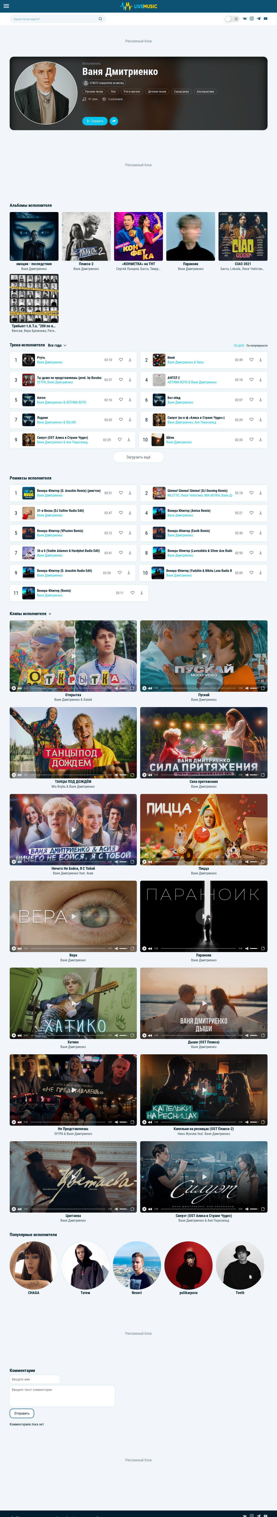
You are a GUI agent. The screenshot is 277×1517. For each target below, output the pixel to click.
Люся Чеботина (253, 269)
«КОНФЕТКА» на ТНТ (138, 264)
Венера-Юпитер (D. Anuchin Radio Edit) (64, 571)
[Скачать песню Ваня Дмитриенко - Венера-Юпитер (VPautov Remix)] (130, 533)
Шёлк (170, 438)
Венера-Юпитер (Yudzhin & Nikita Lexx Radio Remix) (203, 571)
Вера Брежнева (35, 331)
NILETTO (173, 495)
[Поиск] (100, 19)
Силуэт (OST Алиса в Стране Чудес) (62, 438)
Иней (171, 358)
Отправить (21, 1413)
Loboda (235, 269)
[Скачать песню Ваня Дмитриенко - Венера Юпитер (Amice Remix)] (260, 513)
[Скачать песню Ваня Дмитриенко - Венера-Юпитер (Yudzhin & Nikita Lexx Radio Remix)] (260, 573)
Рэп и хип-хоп (132, 91)
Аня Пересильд (205, 422)
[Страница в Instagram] (252, 19)
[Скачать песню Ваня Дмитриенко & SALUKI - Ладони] (130, 420)
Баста (144, 269)
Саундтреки (181, 91)
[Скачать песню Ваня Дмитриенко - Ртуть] (130, 360)
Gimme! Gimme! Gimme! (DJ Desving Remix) (198, 491)
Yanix (200, 362)
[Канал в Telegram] (259, 19)
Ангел (41, 398)
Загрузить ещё (138, 457)
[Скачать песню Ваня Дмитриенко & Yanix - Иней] (260, 360)
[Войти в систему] (275, 1)
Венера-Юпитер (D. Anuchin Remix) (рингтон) (69, 491)
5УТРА (41, 382)
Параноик (190, 264)
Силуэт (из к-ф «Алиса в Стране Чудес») (196, 418)
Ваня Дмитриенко (34, 269)
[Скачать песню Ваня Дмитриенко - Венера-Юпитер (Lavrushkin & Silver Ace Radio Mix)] (260, 553)
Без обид (174, 398)
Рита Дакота (57, 331)
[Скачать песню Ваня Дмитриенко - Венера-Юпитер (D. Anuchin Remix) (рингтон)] (130, 493)
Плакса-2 (86, 264)
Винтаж (17, 331)
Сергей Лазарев (127, 269)
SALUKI (71, 422)
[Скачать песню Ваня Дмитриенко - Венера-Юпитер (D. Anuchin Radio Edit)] (129, 573)
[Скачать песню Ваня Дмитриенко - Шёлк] (260, 440)
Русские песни (94, 91)
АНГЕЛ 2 (174, 378)
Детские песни (157, 91)
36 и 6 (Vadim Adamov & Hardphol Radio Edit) (68, 551)
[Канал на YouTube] (266, 19)
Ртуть (41, 358)
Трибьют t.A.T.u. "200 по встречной (40, 326)
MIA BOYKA (212, 495)
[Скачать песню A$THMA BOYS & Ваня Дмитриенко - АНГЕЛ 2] (260, 380)
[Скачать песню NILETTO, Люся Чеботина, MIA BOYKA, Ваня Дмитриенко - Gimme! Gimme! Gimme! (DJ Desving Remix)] (260, 493)
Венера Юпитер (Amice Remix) (189, 511)
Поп (113, 91)
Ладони (42, 418)
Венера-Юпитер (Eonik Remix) (189, 531)
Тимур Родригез (161, 269)
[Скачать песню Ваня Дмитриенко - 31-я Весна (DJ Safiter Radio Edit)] (130, 513)
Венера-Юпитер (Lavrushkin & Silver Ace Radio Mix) (204, 551)
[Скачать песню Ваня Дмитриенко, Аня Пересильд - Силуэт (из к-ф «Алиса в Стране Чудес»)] (260, 420)
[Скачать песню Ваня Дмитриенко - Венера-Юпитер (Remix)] (142, 593)
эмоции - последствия (34, 264)
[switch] (232, 19)
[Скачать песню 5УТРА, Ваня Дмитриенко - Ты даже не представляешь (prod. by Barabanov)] (130, 380)
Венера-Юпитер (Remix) (54, 591)
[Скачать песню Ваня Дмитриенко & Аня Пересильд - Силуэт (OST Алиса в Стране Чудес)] (129, 440)
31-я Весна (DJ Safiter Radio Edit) (60, 511)
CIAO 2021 (243, 264)
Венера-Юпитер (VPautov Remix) (60, 531)
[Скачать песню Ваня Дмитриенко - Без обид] (260, 400)
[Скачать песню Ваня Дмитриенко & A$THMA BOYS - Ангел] (130, 400)
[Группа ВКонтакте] (245, 19)
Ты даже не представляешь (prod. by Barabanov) (72, 378)
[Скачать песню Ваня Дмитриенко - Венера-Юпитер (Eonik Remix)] (260, 533)
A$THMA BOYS (178, 382)
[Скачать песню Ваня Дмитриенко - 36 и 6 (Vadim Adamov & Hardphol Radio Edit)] (130, 553)
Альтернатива (205, 91)
